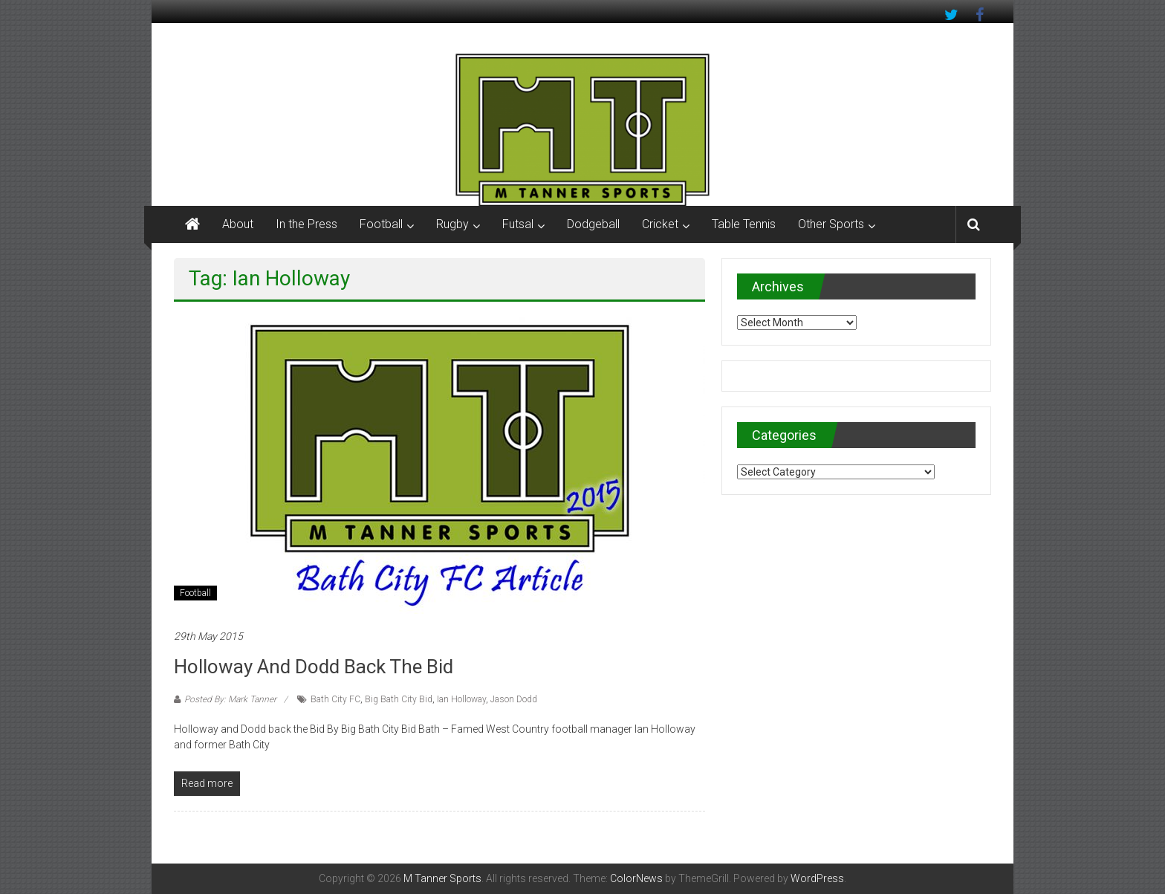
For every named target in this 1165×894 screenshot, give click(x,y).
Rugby (452, 224)
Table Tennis (744, 224)
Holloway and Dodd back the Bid (313, 666)
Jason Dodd (513, 699)
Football (381, 224)
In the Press (306, 224)
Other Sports (831, 224)
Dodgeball (593, 224)
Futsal (517, 224)
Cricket (660, 224)
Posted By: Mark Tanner (230, 699)
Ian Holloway (461, 699)
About (237, 224)
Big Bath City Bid (398, 699)
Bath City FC (335, 699)
